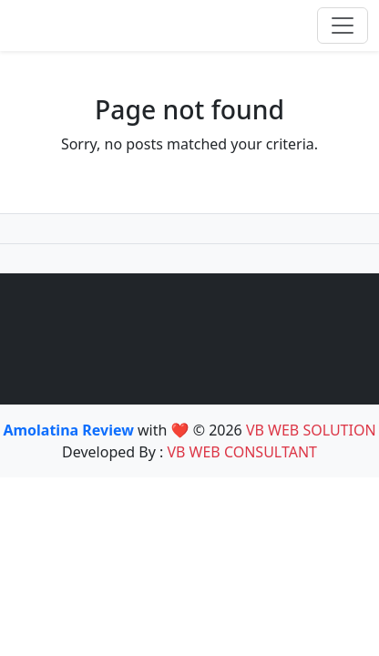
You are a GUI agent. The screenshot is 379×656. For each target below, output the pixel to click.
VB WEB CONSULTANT (242, 452)
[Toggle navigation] (342, 25)
